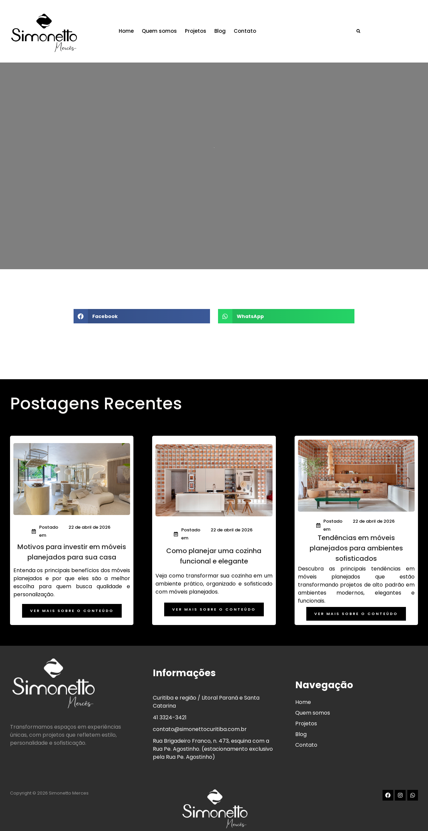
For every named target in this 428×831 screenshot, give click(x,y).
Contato (252, 29)
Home (133, 29)
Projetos (203, 29)
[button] (367, 29)
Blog (227, 29)
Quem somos (166, 29)
